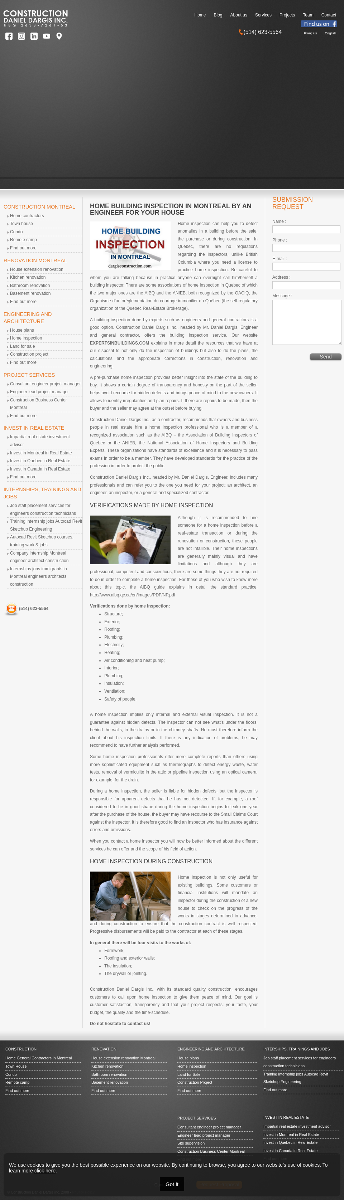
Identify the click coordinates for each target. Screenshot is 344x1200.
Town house (21, 223)
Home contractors (27, 215)
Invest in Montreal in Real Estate (41, 452)
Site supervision (191, 1143)
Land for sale (22, 346)
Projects (287, 15)
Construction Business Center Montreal (211, 1151)
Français (310, 33)
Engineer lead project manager (39, 391)
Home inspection (26, 338)
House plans (22, 330)
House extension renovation (36, 269)
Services (263, 15)
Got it (172, 1184)
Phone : (279, 240)
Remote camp (23, 239)
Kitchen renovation (28, 277)
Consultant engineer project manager (45, 383)
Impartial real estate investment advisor (297, 1126)
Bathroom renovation (30, 285)
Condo (16, 231)
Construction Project (194, 1082)
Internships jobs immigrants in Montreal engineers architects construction (38, 576)
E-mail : (279, 259)
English (330, 33)
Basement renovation (30, 293)
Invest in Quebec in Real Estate (40, 460)
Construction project (29, 354)
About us (238, 15)
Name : (279, 221)
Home (200, 15)
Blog (218, 15)
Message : (282, 296)
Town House (16, 1066)
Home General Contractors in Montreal (38, 1058)
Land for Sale (188, 1074)
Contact (328, 15)
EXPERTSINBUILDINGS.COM (119, 343)
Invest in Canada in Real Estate (40, 469)
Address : (281, 277)
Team (308, 15)
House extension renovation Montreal (123, 1058)
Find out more (23, 247)
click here (45, 1171)
